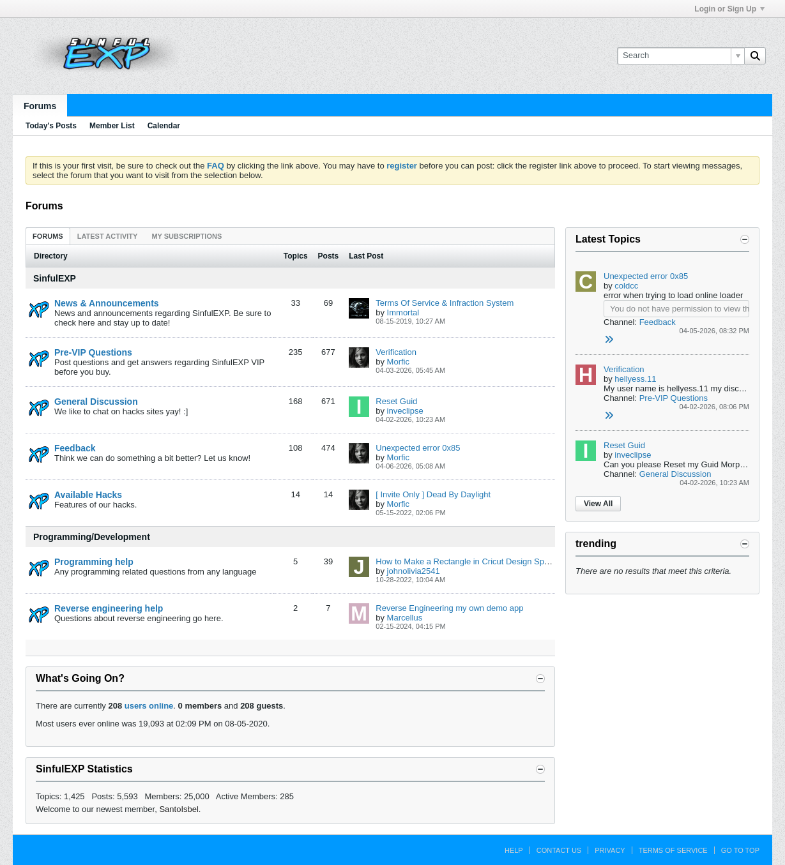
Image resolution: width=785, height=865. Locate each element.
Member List (112, 125)
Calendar (164, 125)
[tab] (48, 235)
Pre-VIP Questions (93, 352)
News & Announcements (106, 303)
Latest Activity (107, 236)
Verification (396, 352)
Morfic (398, 361)
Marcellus (405, 617)
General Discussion (96, 401)
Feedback (75, 448)
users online (149, 706)
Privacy (610, 850)
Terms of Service (673, 850)
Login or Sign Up (729, 8)
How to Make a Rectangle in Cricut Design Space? (469, 561)
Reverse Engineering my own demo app (449, 608)
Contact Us (559, 850)
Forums (40, 106)
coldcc (626, 285)
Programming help (93, 562)
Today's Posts (51, 125)
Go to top (740, 850)
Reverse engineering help (108, 608)
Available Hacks (88, 495)
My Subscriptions (186, 236)
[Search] (680, 55)
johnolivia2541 (413, 571)
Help (514, 850)
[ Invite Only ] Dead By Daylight (433, 494)
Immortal (403, 312)
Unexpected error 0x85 (418, 448)
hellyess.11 (635, 379)
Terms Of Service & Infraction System (445, 303)
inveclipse (405, 411)
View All (598, 503)
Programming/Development (91, 537)
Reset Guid (396, 401)
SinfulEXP (54, 278)
